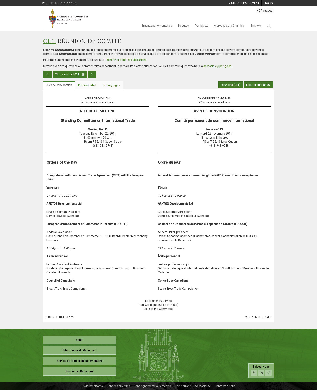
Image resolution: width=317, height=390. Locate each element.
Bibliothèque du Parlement (80, 350)
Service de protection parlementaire (80, 360)
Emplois (256, 25)
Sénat (79, 339)
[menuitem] (244, 3)
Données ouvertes (118, 386)
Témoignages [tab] (111, 85)
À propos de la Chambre (229, 25)
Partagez (265, 10)
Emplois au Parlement (80, 371)
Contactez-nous (225, 386)
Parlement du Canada (59, 2)
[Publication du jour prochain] (92, 74)
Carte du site (183, 386)
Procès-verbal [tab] (87, 85)
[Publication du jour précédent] (47, 74)
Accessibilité (203, 386)
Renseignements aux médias (152, 386)
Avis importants (93, 386)
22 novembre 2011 (70, 74)
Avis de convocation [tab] (59, 85)
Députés (183, 25)
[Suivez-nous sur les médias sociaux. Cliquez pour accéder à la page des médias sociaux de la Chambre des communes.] (261, 370)
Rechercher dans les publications (125, 59)
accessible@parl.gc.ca (217, 66)
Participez (201, 25)
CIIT (49, 41)
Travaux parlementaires (157, 25)
